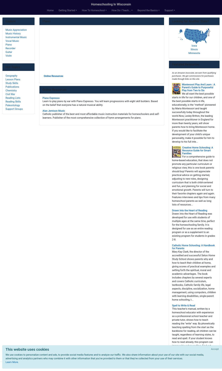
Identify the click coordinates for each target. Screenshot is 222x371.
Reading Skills (13, 101)
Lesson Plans (13, 79)
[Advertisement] (102, 50)
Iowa (194, 45)
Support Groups (14, 109)
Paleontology (13, 105)
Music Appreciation (16, 29)
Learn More (12, 362)
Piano (9, 44)
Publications (12, 86)
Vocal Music (12, 41)
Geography (11, 75)
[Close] (215, 349)
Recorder (10, 48)
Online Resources (53, 76)
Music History (13, 33)
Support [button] (168, 10)
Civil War (10, 94)
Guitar (9, 52)
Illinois (194, 49)
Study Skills (12, 83)
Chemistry (11, 90)
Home (50, 10)
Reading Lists (13, 97)
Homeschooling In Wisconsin (111, 4)
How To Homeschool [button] (93, 10)
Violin (9, 55)
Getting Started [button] (67, 10)
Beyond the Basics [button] (148, 10)
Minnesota (194, 53)
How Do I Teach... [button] (121, 10)
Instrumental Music (16, 37)
